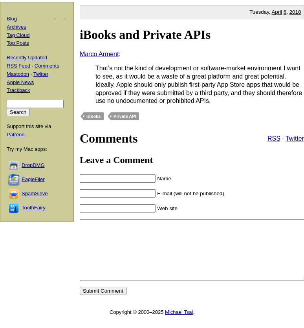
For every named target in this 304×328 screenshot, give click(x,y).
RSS (273, 138)
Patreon (16, 134)
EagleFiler (33, 179)
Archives (16, 27)
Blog (12, 19)
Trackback (18, 90)
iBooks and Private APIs (145, 34)
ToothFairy (34, 208)
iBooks (93, 116)
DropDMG (33, 165)
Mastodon (18, 74)
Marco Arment (99, 54)
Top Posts (18, 43)
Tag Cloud (18, 35)
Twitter (295, 138)
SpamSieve (35, 193)
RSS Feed (18, 66)
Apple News (20, 82)
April (276, 12)
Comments (47, 66)
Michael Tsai (179, 324)
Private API (125, 116)
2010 (295, 12)
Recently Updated (27, 57)
